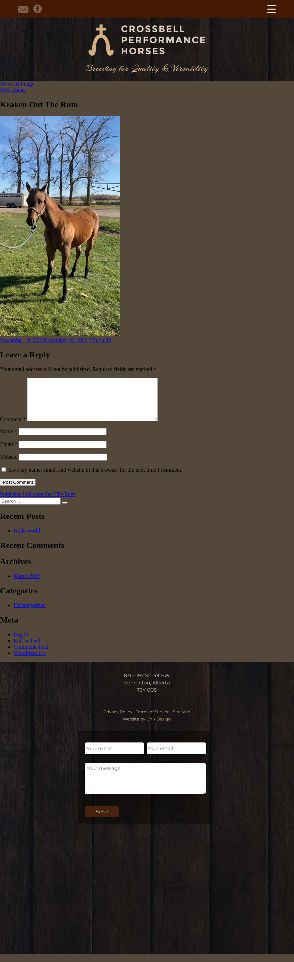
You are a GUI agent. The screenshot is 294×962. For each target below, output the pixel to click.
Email (8, 452)
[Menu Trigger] (271, 8)
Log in (21, 643)
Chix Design (158, 727)
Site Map (181, 720)
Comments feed (31, 655)
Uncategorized (30, 613)
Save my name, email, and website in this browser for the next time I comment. (95, 478)
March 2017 (27, 584)
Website (8, 465)
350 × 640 (100, 340)
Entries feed (27, 649)
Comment (13, 427)
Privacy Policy (117, 720)
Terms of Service (152, 720)
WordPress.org (30, 661)
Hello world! (28, 539)
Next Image (13, 90)
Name (8, 440)
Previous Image (17, 84)
